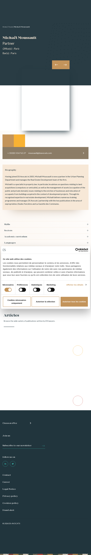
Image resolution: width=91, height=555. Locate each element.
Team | (11, 27)
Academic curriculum (15, 237)
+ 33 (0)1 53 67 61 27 (17, 153)
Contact (7, 475)
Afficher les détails (74, 285)
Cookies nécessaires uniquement (17, 301)
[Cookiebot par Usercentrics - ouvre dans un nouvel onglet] (77, 250)
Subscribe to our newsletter (17, 445)
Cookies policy (10, 503)
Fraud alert (8, 510)
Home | (5, 27)
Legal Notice (9, 489)
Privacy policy (10, 496)
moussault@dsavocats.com (40, 153)
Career (6, 482)
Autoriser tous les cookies (74, 302)
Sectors (8, 230)
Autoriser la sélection (45, 302)
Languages (10, 243)
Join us (6, 436)
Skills (7, 224)
